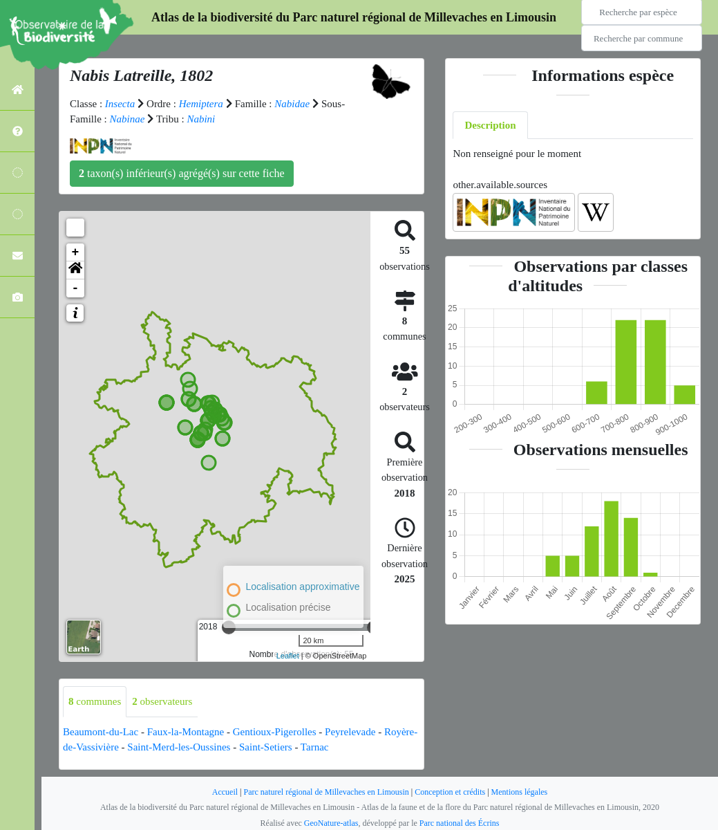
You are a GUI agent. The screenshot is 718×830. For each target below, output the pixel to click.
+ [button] (75, 252)
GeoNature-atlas (331, 823)
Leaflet (287, 656)
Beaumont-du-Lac (100, 731)
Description (490, 125)
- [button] (75, 288)
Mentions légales (519, 792)
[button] (75, 270)
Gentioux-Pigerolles (275, 731)
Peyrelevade (350, 731)
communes (94, 701)
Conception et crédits (450, 792)
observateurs (162, 701)
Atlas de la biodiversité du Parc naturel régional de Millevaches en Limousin (353, 17)
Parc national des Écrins (459, 823)
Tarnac (315, 747)
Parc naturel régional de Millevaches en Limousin (326, 792)
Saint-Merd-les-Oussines (178, 747)
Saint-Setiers (265, 747)
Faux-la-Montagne (186, 731)
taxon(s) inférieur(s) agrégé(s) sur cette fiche (182, 173)
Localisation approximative (303, 586)
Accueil (225, 792)
